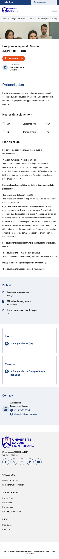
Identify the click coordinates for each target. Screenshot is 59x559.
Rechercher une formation (13, 484)
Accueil (4, 19)
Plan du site (7, 525)
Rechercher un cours (11, 480)
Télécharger (13, 58)
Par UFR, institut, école (11, 511)
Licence (31, 19)
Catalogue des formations (18, 19)
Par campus (7, 507)
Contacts (6, 529)
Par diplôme (7, 498)
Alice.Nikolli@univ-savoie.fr (25, 414)
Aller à (8, 2)
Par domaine (7, 502)
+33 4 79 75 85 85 (22, 410)
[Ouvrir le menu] (54, 10)
